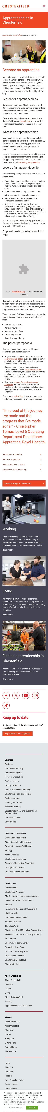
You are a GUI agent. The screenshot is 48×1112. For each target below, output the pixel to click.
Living (7, 993)
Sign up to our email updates (17, 733)
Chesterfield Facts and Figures (18, 794)
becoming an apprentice (28, 162)
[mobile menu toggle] (44, 6)
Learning (9, 984)
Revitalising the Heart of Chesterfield (21, 909)
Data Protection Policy (14, 1080)
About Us (9, 1067)
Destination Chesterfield (15, 6)
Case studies (10, 822)
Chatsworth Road (12, 964)
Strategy (8, 850)
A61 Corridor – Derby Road (16, 951)
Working (8, 1001)
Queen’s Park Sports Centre (16, 943)
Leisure (8, 988)
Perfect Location (12, 781)
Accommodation (12, 1026)
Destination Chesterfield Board (18, 846)
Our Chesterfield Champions (17, 872)
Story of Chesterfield (14, 997)
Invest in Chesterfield (14, 777)
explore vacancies (33, 369)
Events (8, 1034)
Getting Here (10, 1043)
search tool (25, 121)
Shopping (9, 1030)
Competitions (11, 1047)
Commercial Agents (13, 773)
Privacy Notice (11, 1084)
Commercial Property (14, 768)
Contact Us (9, 1071)
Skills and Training (13, 806)
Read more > (7, 550)
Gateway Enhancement (15, 955)
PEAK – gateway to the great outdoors (21, 896)
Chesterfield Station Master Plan (19, 900)
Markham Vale (11, 913)
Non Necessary (18, 291)
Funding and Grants (13, 802)
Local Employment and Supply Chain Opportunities (21, 812)
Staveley (8, 905)
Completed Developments (16, 917)
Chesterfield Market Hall (15, 960)
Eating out (9, 1038)
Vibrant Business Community (17, 790)
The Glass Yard (11, 926)
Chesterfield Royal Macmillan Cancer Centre (24, 930)
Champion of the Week (15, 867)
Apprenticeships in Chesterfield (12, 35)
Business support (12, 798)
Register (8, 1076)
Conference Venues (13, 817)
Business (9, 764)
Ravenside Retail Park (14, 947)
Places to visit (11, 1051)
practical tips (17, 396)
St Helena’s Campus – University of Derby (23, 934)
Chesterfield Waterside (14, 892)
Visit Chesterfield (12, 1021)
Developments (11, 888)
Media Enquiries (12, 855)
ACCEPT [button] (32, 1108)
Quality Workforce (13, 785)
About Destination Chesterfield (18, 842)
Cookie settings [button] (15, 1108)
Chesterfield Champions (15, 859)
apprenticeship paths (13, 359)
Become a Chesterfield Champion (19, 863)
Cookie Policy (11, 1088)
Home (7, 1063)
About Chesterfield (13, 980)
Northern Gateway (13, 922)
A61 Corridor (10, 939)
